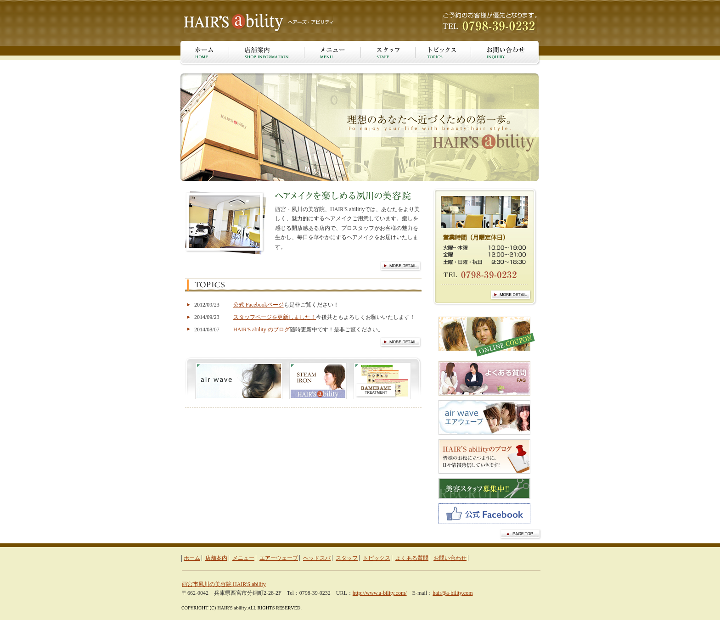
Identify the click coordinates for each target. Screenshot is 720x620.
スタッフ (347, 558)
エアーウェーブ (278, 558)
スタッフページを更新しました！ (274, 317)
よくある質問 (411, 558)
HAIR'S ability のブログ (261, 329)
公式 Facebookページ (258, 305)
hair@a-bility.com (452, 593)
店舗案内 (216, 558)
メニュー (243, 558)
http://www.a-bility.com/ (380, 593)
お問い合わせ (450, 558)
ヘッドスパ (317, 558)
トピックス (376, 558)
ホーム (192, 558)
